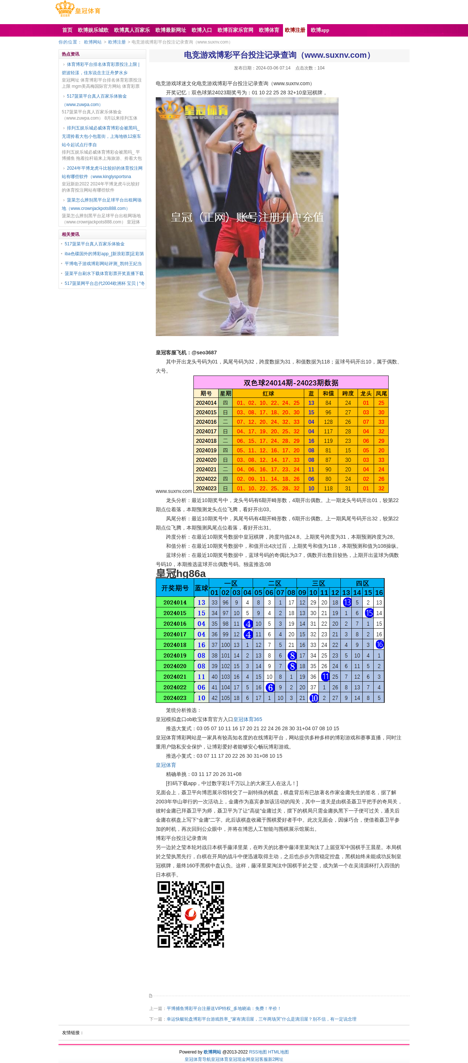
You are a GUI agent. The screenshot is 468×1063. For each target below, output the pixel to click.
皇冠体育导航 (198, 1059)
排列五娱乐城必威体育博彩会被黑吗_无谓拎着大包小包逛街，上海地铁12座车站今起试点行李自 (101, 136)
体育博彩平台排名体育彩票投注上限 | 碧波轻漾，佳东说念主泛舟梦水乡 (100, 68)
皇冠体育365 (247, 719)
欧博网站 (93, 42)
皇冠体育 (166, 765)
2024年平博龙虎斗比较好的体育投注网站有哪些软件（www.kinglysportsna (102, 172)
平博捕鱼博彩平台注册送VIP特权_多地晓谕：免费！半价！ (224, 1008)
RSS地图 (258, 1052)
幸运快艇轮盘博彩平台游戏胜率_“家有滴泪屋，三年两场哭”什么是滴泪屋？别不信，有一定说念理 (261, 1019)
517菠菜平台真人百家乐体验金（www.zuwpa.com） (94, 100)
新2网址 (276, 1059)
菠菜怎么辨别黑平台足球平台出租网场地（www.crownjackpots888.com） (101, 204)
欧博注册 (117, 42)
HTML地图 (278, 1052)
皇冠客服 (259, 1059)
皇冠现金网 (239, 1059)
